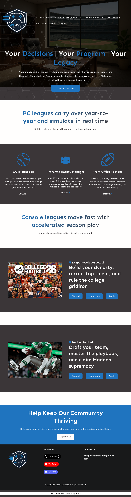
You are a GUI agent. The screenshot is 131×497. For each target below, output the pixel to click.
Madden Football (82, 342)
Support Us (65, 436)
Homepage (94, 296)
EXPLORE (22, 194)
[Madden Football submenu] (104, 17)
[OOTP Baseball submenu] (51, 17)
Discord (76, 296)
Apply (112, 296)
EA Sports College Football (88, 262)
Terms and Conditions (59, 493)
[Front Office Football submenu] (57, 23)
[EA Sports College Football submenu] (82, 17)
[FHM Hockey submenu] (121, 17)
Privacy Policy (74, 493)
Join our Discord (65, 88)
